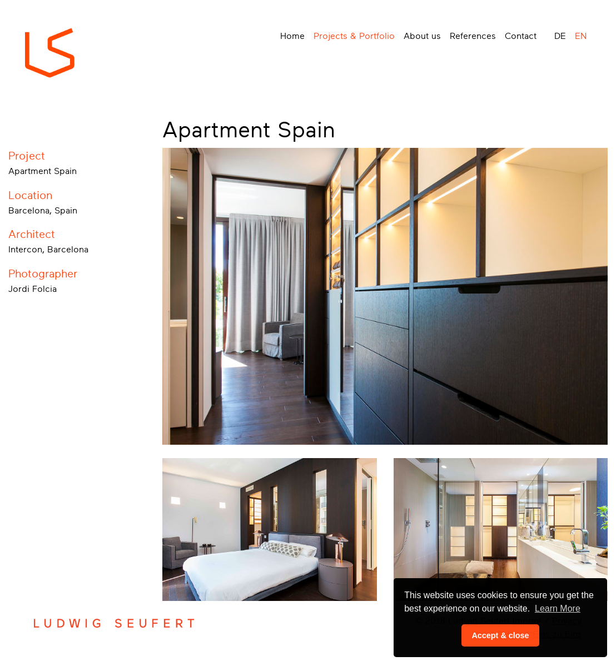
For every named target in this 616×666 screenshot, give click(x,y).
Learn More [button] (557, 608)
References (473, 36)
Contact (520, 36)
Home (292, 36)
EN (581, 36)
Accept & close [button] (500, 635)
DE (560, 36)
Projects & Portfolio (354, 36)
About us (422, 36)
